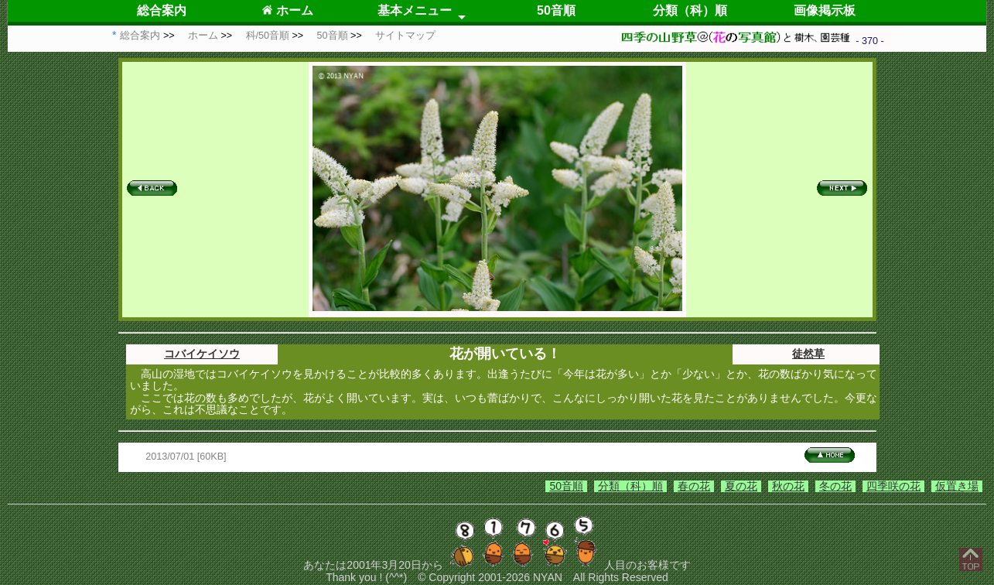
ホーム (287, 10)
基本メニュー (414, 10)
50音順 (556, 10)
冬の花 (835, 486)
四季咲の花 (893, 486)
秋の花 (788, 486)
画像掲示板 (825, 10)
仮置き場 (957, 486)
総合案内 (161, 10)
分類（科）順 (690, 10)
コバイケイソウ (202, 353)
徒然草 (808, 353)
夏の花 (741, 486)
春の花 (694, 486)
